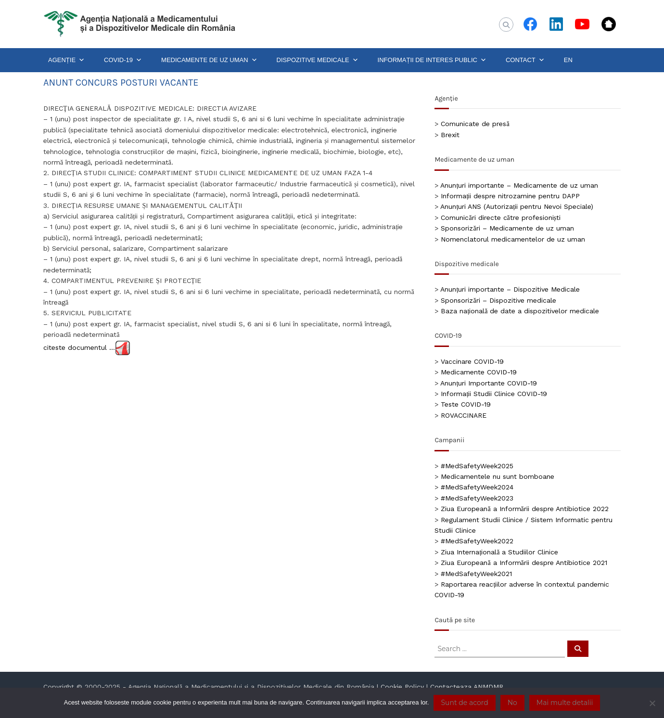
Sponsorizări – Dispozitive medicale (498, 300)
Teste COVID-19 (466, 404)
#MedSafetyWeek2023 (477, 498)
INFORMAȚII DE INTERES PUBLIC (432, 60)
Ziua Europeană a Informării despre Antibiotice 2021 (524, 562)
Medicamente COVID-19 (479, 372)
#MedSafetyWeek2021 (476, 573)
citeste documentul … (79, 347)
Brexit (450, 135)
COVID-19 (123, 60)
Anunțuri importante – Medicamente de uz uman (519, 185)
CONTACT (525, 60)
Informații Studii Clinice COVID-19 (494, 393)
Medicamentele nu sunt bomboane (497, 476)
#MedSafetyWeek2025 (477, 466)
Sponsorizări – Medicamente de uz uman (507, 228)
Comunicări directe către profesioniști (501, 217)
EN (568, 60)
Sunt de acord (464, 702)
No (512, 702)
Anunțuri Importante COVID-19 (488, 383)
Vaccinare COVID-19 (472, 361)
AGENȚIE (66, 60)
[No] (652, 703)
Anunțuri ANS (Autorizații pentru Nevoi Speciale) (516, 206)
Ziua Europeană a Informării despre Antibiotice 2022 (524, 509)
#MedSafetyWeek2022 (477, 541)
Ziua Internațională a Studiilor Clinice (499, 552)
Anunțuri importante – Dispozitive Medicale (510, 289)
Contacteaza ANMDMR (466, 687)
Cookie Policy (402, 687)
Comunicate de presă (475, 124)
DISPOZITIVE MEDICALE (317, 60)
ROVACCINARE (463, 415)
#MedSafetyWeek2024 (477, 487)
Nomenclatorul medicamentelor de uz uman (513, 239)
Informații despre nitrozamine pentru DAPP (510, 196)
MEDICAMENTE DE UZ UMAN (209, 60)
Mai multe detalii (564, 702)
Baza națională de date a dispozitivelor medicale (520, 311)
